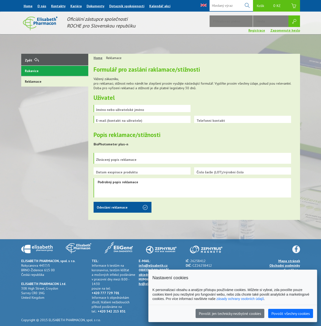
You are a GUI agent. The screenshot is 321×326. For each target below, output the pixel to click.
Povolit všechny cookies (290, 313)
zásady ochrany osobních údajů (240, 299)
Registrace (256, 30)
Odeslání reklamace (122, 207)
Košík (276, 6)
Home (28, 6)
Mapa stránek (289, 261)
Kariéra (76, 6)
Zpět (32, 60)
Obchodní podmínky (284, 265)
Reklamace (33, 81)
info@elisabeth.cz (153, 265)
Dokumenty (95, 6)
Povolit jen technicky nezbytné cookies (230, 313)
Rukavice (32, 71)
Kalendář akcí (160, 6)
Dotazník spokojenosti (126, 6)
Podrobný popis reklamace (192, 187)
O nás (41, 6)
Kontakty (58, 6)
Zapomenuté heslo (285, 30)
